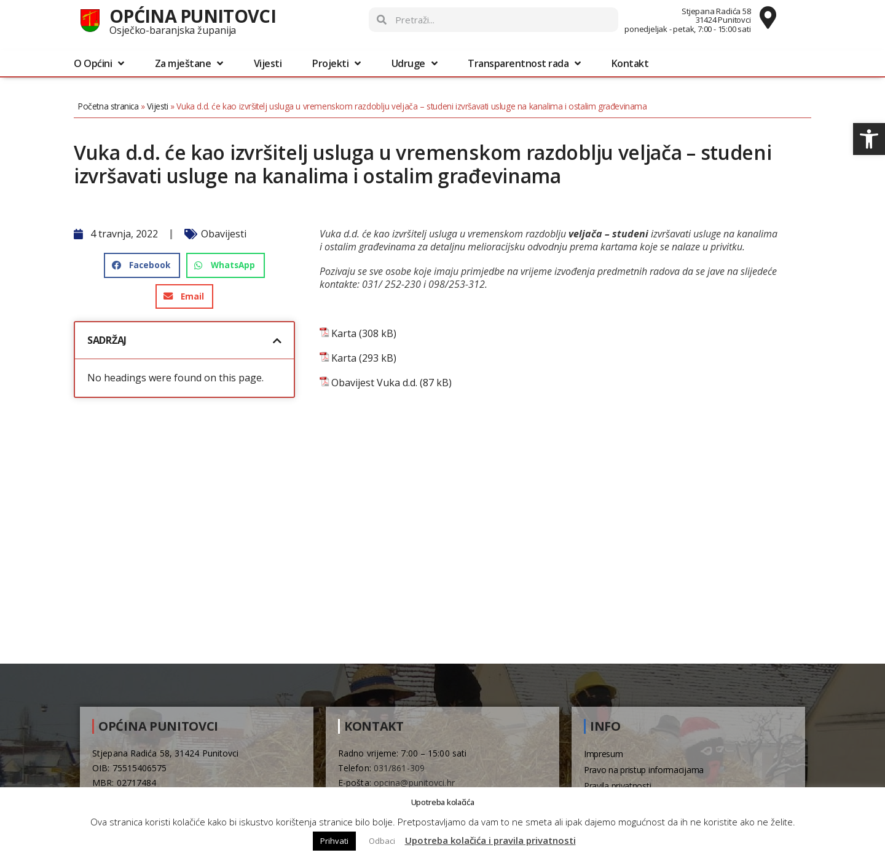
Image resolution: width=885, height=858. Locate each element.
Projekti (336, 63)
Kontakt (630, 63)
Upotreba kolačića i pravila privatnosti (490, 840)
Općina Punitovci (192, 16)
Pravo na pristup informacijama (644, 770)
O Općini (99, 63)
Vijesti (268, 63)
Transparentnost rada (524, 63)
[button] (869, 139)
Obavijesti (223, 233)
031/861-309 (399, 768)
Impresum (603, 754)
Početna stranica (108, 106)
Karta (343, 333)
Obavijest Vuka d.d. (374, 382)
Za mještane (189, 63)
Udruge (414, 63)
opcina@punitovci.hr (414, 782)
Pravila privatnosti (617, 786)
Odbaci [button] (382, 840)
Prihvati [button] (334, 840)
